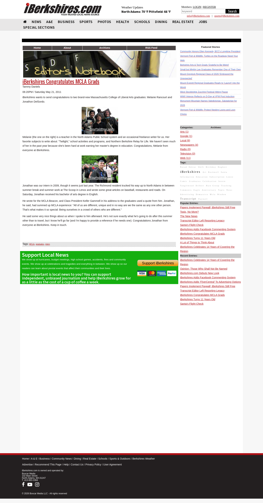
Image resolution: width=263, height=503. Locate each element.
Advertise (27, 464)
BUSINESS (66, 21)
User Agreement (112, 464)
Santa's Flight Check (191, 224)
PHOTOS (104, 21)
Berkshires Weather (143, 458)
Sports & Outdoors (119, 458)
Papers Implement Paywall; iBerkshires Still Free (207, 207)
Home (25, 458)
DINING (161, 21)
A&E (49, 21)
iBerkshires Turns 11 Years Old (197, 238)
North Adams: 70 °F (135, 12)
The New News (188, 216)
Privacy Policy (93, 464)
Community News (62, 458)
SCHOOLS (142, 21)
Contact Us (77, 464)
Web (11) (185, 158)
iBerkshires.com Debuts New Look (199, 273)
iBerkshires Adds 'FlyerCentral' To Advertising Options (210, 281)
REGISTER (209, 6)
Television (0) (187, 153)
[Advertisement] (210, 361)
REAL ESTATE (183, 21)
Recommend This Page (48, 464)
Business (44, 458)
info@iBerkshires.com (198, 16)
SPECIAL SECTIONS (39, 27)
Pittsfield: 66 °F (160, 12)
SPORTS (86, 21)
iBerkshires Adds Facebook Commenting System (207, 229)
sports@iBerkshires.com (226, 16)
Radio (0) (185, 149)
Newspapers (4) (189, 144)
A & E (34, 458)
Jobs (203, 21)
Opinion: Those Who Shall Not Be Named (203, 268)
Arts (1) (184, 131)
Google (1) (186, 136)
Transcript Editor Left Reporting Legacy (202, 220)
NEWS (36, 21)
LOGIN (197, 6)
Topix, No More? (189, 211)
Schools (102, 458)
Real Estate (89, 458)
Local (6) (185, 140)
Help (66, 464)
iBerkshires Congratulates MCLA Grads (202, 233)
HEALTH (122, 21)
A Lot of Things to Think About (197, 242)
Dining (77, 458)
